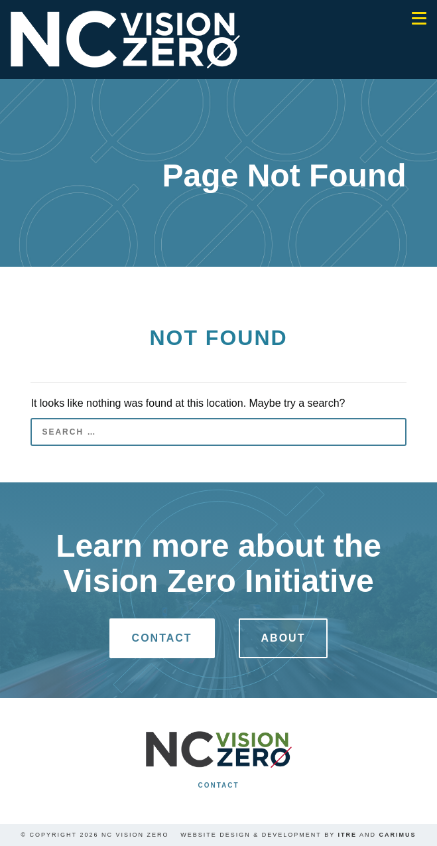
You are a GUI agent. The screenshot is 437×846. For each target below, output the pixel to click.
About (283, 638)
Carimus (397, 834)
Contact (162, 638)
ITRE (347, 834)
